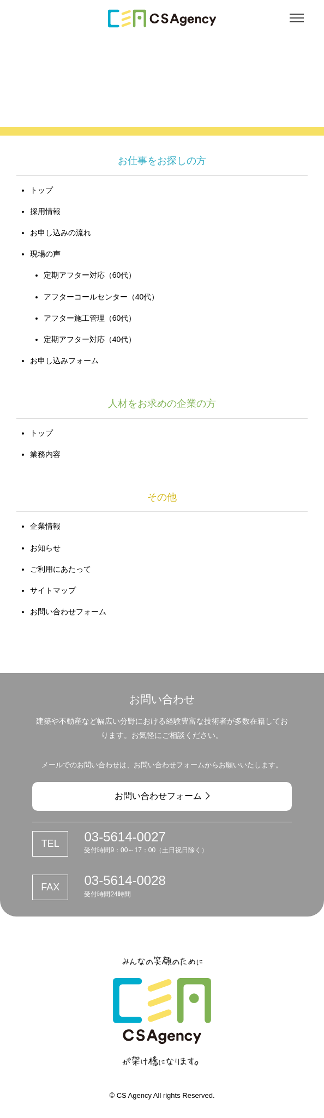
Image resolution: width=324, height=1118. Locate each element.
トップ (41, 190)
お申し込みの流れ (60, 232)
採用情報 (45, 211)
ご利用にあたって (60, 569)
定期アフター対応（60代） (90, 275)
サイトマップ (53, 590)
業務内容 (45, 454)
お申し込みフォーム (64, 360)
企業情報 (45, 526)
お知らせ (45, 547)
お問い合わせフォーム (68, 611)
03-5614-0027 (124, 836)
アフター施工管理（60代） (90, 318)
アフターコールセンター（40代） (101, 296)
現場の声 (45, 253)
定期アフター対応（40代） (90, 339)
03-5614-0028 (124, 880)
